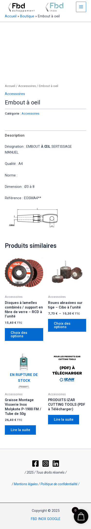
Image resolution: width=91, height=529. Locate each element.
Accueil (11, 16)
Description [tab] (15, 135)
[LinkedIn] (55, 463)
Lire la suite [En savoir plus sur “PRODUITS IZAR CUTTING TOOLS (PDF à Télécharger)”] (63, 419)
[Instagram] (45, 463)
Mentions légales (26, 484)
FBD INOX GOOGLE (45, 519)
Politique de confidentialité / (60, 484)
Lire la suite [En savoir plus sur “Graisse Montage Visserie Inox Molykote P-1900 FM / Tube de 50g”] (20, 430)
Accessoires (27, 86)
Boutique (27, 16)
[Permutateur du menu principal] (81, 7)
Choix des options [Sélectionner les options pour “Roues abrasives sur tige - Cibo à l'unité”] (62, 325)
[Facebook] (35, 463)
